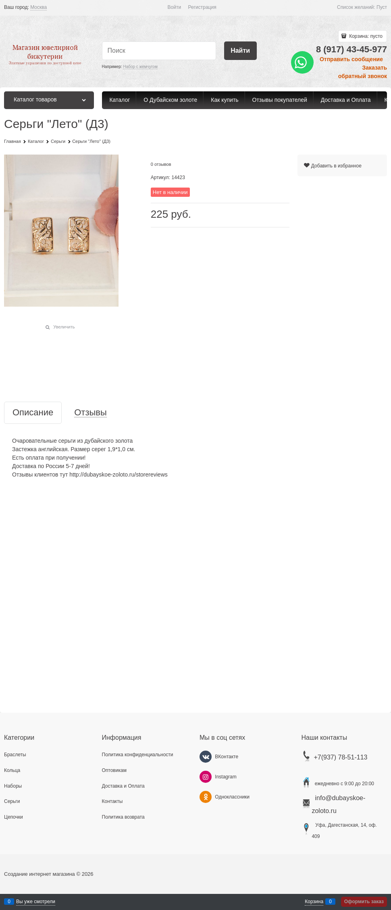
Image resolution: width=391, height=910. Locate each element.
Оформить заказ (364, 901)
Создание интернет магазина (39, 874)
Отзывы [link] (90, 412)
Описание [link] (32, 412)
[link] (38, 7)
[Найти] (240, 50)
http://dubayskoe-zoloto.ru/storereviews (118, 474)
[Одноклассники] (206, 797)
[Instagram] (206, 777)
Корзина (314, 901)
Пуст (381, 7)
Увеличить (64, 326)
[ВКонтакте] (206, 757)
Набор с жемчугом (140, 66)
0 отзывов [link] (161, 164)
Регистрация (202, 7)
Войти (174, 7)
